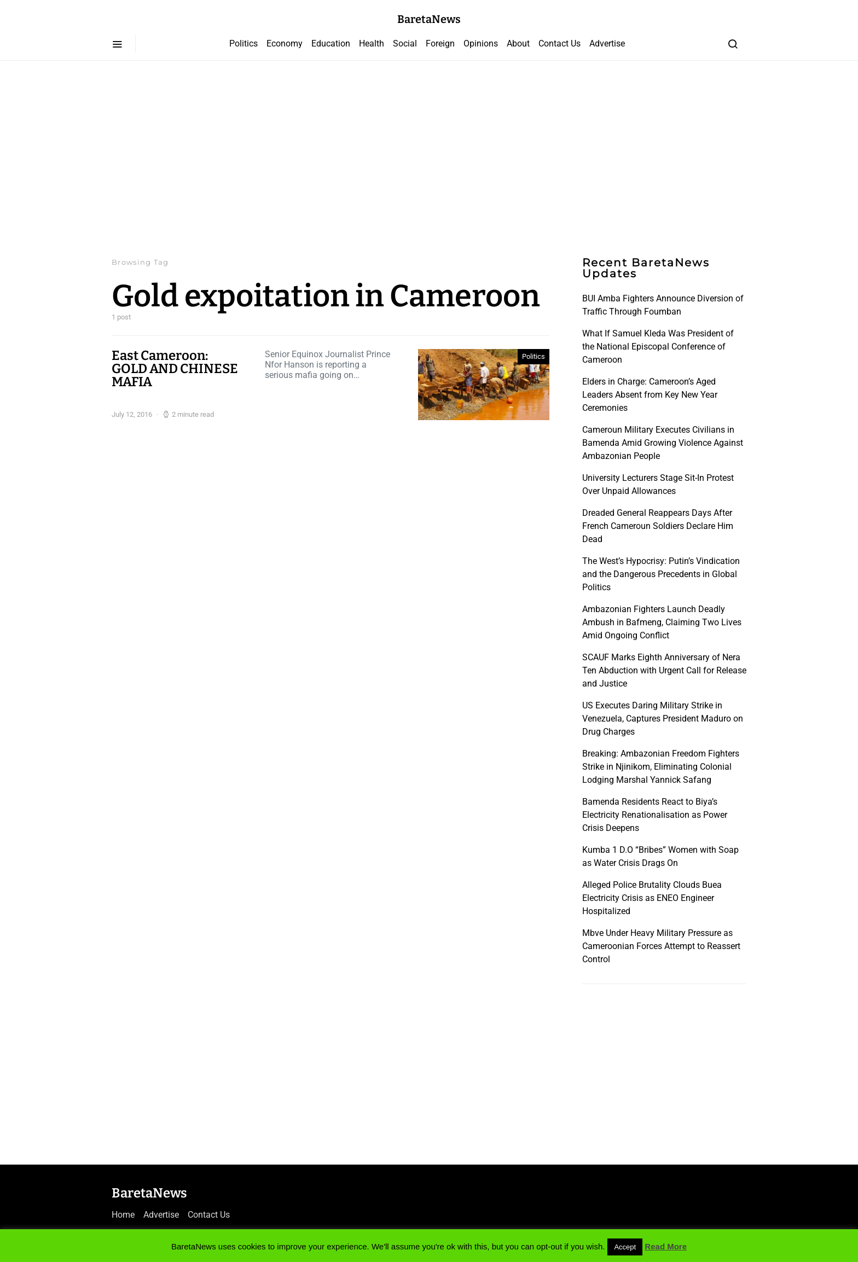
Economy (284, 43)
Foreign (440, 43)
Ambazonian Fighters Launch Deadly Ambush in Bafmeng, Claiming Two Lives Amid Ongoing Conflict (661, 622)
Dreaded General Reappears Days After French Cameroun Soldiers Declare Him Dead (657, 526)
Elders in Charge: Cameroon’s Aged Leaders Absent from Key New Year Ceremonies (649, 394)
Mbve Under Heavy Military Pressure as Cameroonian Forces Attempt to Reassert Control (661, 946)
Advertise (607, 43)
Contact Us (559, 43)
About (518, 43)
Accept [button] (625, 1247)
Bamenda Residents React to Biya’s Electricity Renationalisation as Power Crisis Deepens (654, 814)
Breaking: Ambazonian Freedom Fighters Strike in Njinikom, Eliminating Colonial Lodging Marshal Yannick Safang (660, 766)
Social (405, 43)
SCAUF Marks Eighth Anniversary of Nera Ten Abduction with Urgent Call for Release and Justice (664, 670)
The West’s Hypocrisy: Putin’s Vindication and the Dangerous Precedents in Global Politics (661, 574)
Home (123, 1214)
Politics (243, 43)
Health (371, 43)
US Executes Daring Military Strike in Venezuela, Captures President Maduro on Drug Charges (662, 718)
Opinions (480, 43)
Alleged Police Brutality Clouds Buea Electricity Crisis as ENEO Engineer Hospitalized (652, 898)
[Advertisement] (429, 158)
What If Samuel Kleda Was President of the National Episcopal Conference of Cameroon (658, 346)
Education (330, 43)
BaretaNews (429, 19)
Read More (666, 1246)
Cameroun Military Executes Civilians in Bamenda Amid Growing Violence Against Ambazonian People (662, 442)
